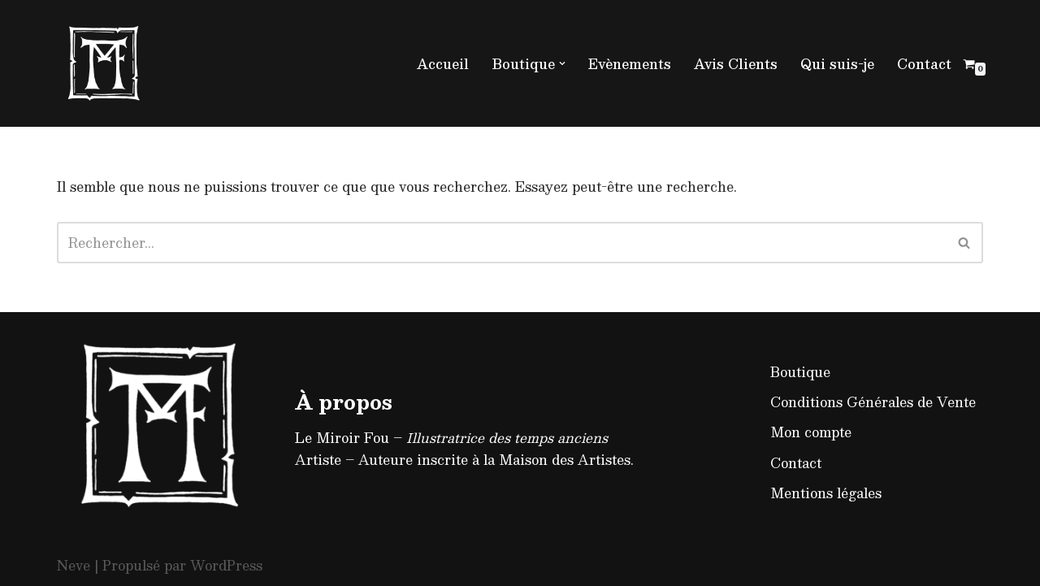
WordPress (226, 565)
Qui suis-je (837, 64)
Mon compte (811, 432)
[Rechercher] (502, 242)
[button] (562, 63)
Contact (924, 64)
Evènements (629, 64)
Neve (73, 565)
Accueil (443, 64)
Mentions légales (826, 493)
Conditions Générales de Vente (873, 402)
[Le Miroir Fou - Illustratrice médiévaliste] (105, 63)
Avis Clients (736, 64)
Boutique (800, 372)
